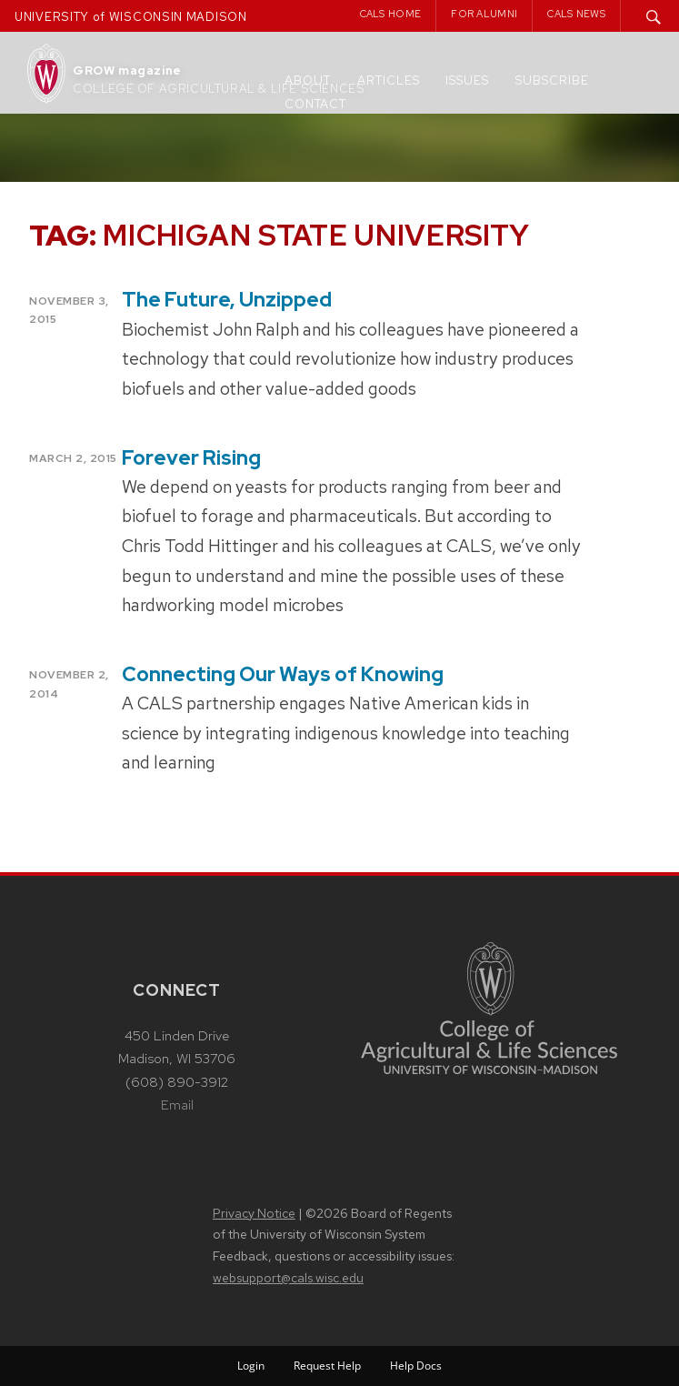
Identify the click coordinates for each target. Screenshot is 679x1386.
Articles (388, 80)
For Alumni (484, 13)
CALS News (576, 13)
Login (251, 1365)
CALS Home (391, 13)
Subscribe (552, 80)
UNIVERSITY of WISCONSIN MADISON (131, 17)
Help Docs (416, 1365)
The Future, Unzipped (227, 299)
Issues (467, 80)
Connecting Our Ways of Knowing (283, 674)
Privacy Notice (254, 1213)
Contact (315, 104)
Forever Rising (191, 458)
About (308, 80)
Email (177, 1105)
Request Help (327, 1365)
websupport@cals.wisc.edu (288, 1278)
